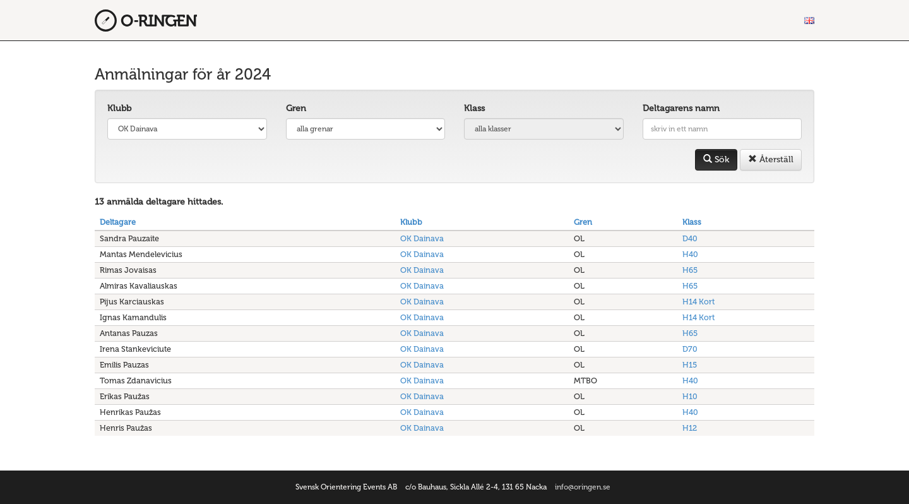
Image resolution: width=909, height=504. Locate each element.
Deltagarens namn (681, 108)
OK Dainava (422, 238)
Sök (716, 159)
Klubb (119, 108)
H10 (690, 396)
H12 (689, 428)
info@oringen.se (582, 487)
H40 (690, 254)
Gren (296, 108)
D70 (690, 349)
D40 (690, 238)
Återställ (770, 159)
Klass (474, 108)
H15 (689, 364)
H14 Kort (698, 301)
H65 (690, 270)
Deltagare (118, 222)
